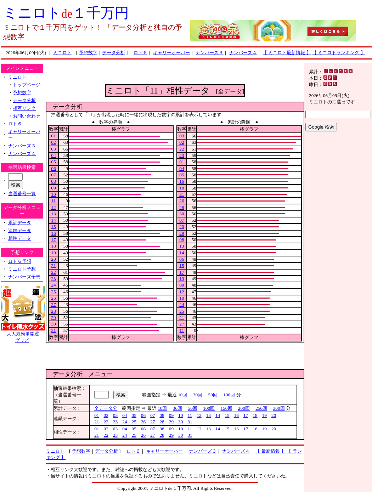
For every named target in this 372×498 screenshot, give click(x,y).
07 (53, 174)
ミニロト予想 (22, 269)
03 (53, 149)
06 (53, 168)
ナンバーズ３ (209, 52)
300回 (279, 408)
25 (53, 291)
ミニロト (62, 52)
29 (53, 317)
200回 (244, 408)
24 (53, 285)
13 (53, 213)
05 (53, 161)
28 (53, 311)
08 (53, 181)
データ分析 (113, 52)
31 (53, 330)
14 (53, 220)
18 (53, 246)
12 (53, 207)
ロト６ (140, 52)
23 (53, 278)
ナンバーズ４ (243, 52)
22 (53, 272)
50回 (213, 394)
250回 (261, 408)
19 (53, 252)
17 (53, 239)
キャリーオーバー (171, 52)
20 (53, 259)
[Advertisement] (175, 73)
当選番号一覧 (22, 193)
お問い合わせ (26, 116)
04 (53, 155)
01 (53, 135)
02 (53, 142)
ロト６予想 (19, 261)
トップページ (26, 84)
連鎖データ (19, 230)
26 (53, 298)
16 (53, 233)
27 (53, 304)
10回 (182, 394)
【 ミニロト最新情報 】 (287, 52)
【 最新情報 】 (270, 451)
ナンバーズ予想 (24, 276)
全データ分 (105, 408)
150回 (226, 408)
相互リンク (24, 108)
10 (53, 194)
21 (53, 265)
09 (53, 188)
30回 (197, 394)
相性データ (19, 238)
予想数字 (88, 52)
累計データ (19, 222)
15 (53, 226)
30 (53, 324)
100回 (229, 394)
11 (53, 200)
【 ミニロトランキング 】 (338, 52)
